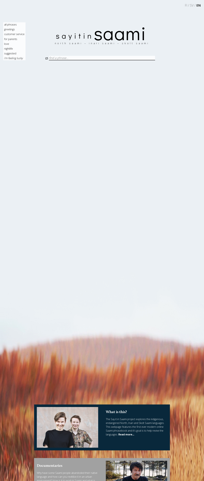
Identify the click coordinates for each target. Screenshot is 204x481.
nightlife (8, 48)
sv (192, 5)
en (198, 5)
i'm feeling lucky (13, 58)
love (6, 44)
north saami (70, 43)
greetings (9, 29)
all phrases (10, 24)
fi (186, 5)
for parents (10, 39)
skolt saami (135, 43)
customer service (14, 34)
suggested (10, 53)
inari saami (103, 43)
